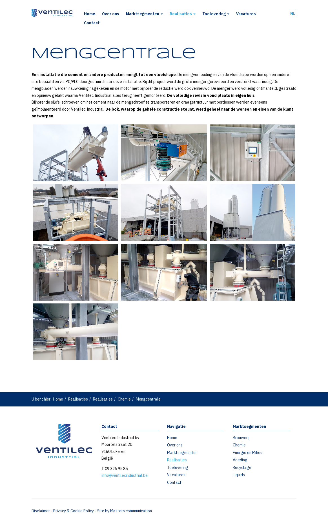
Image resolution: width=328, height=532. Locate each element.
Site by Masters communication (124, 510)
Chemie (124, 399)
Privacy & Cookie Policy (73, 510)
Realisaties (183, 13)
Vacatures (246, 13)
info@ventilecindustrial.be (124, 475)
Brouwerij (241, 437)
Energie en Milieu (247, 452)
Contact (92, 22)
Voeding (240, 459)
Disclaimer (41, 510)
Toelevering (215, 13)
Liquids (239, 474)
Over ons (110, 13)
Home (89, 13)
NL (292, 13)
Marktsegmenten (144, 13)
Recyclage (242, 467)
